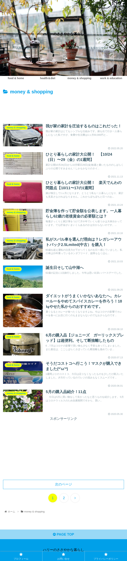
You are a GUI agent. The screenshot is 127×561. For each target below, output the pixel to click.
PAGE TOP (63, 534)
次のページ (63, 484)
